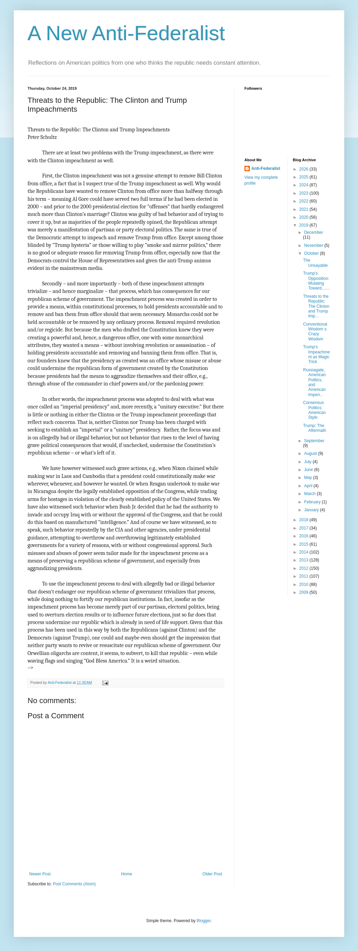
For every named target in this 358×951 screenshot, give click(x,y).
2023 (304, 193)
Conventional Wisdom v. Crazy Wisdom (315, 331)
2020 (304, 217)
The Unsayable (315, 262)
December (313, 232)
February (313, 502)
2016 (304, 536)
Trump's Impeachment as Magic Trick (316, 354)
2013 (304, 560)
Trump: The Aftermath (314, 428)
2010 (304, 584)
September (314, 440)
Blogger (204, 920)
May (308, 477)
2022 (304, 201)
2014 (304, 552)
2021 (304, 209)
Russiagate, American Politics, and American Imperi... (314, 382)
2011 (304, 576)
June (309, 469)
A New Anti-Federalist (126, 33)
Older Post (212, 874)
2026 (304, 169)
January (312, 509)
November (314, 245)
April (308, 485)
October (312, 253)
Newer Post (40, 874)
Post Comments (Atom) (74, 884)
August (311, 453)
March (310, 493)
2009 (304, 592)
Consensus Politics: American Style (314, 410)
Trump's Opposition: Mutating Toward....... (316, 281)
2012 (304, 568)
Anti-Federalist (265, 168)
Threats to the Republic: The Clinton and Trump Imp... (316, 306)
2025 (304, 177)
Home (126, 874)
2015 (304, 544)
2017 (304, 528)
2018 (304, 519)
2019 (304, 225)
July (308, 461)
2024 (304, 185)
